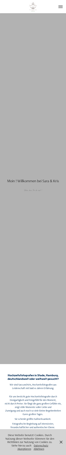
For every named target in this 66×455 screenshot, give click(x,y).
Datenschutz (41, 445)
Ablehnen (39, 449)
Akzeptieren (24, 449)
